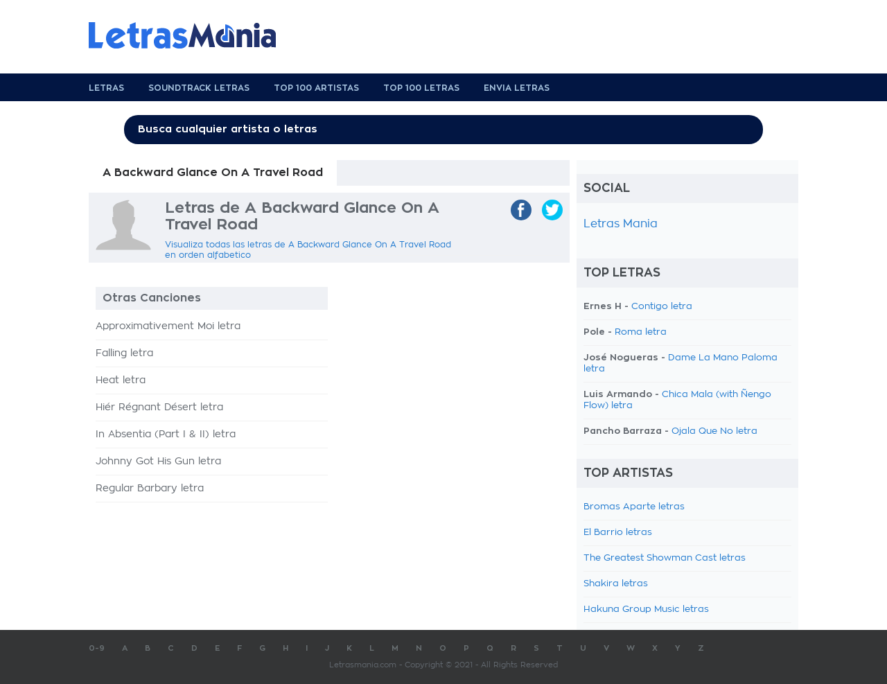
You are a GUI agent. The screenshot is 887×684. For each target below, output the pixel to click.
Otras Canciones (152, 298)
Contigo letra (661, 306)
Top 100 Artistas (316, 88)
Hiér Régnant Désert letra (159, 407)
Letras (106, 88)
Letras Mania (620, 223)
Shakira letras (615, 583)
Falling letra (124, 353)
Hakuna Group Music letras (646, 609)
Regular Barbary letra (150, 488)
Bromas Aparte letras (634, 506)
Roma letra (641, 332)
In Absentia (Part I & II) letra (166, 434)
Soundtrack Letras (198, 88)
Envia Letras (517, 88)
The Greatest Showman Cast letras (664, 558)
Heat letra (121, 380)
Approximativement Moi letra (168, 326)
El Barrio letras (617, 532)
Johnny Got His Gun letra (158, 461)
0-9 (97, 648)
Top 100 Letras (421, 88)
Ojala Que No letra (714, 431)
